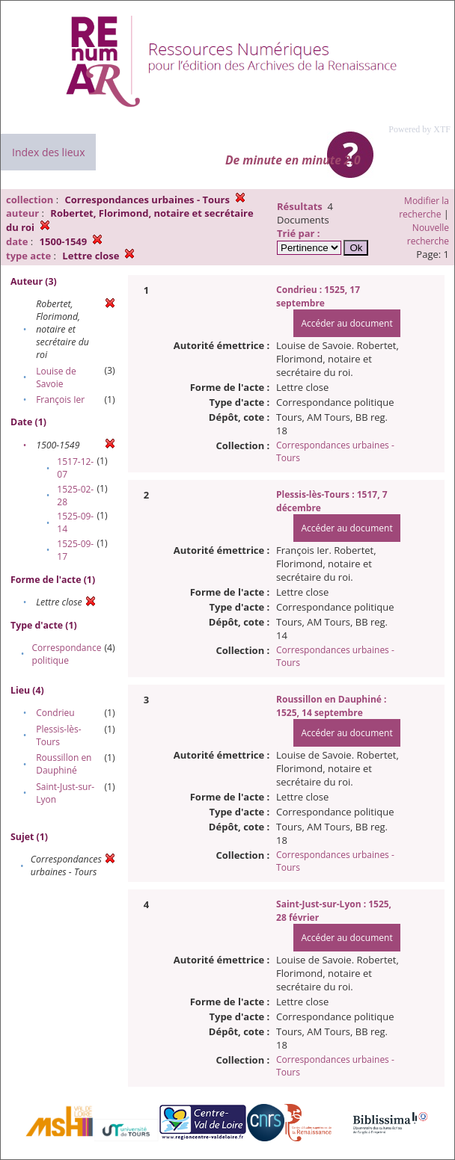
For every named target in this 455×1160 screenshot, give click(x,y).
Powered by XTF (419, 129)
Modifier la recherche (424, 207)
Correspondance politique (67, 654)
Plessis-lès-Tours (58, 735)
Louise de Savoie (56, 377)
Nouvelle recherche (428, 234)
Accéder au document (346, 323)
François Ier (60, 399)
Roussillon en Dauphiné (63, 764)
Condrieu (55, 712)
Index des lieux (48, 152)
